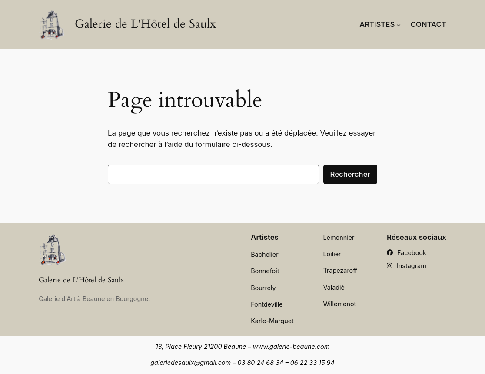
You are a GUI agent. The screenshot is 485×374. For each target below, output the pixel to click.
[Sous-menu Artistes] (398, 24)
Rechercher (350, 174)
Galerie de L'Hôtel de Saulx (145, 24)
